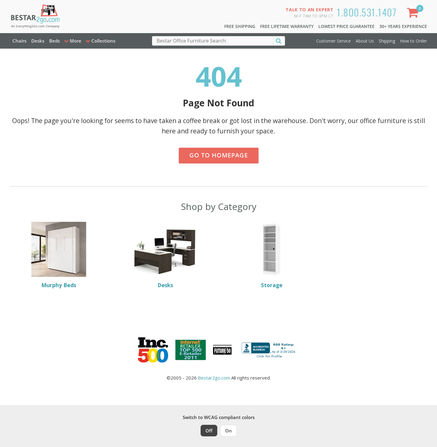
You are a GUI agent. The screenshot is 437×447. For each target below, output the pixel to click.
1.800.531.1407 (367, 12)
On (228, 431)
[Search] (279, 40)
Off (208, 431)
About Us (365, 41)
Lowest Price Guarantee (346, 26)
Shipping (387, 41)
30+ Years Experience (403, 26)
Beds (54, 41)
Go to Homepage (218, 155)
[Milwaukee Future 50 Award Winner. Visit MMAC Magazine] (222, 350)
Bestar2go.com (214, 378)
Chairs (19, 41)
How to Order (413, 41)
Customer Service (333, 41)
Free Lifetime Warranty (286, 26)
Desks (37, 41)
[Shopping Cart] (413, 13)
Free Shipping (239, 26)
